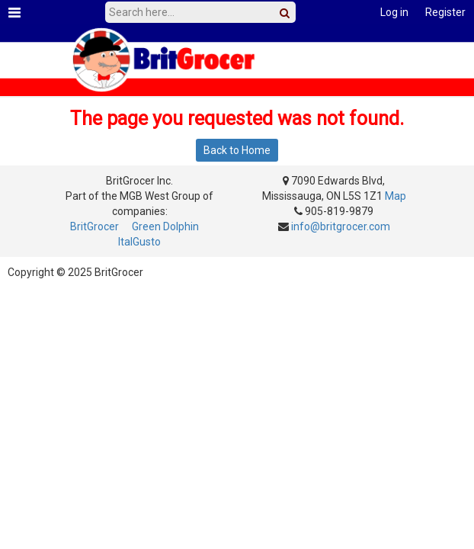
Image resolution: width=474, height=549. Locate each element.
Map (395, 196)
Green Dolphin (165, 226)
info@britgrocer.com (340, 226)
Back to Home (237, 150)
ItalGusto (139, 242)
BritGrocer (94, 226)
